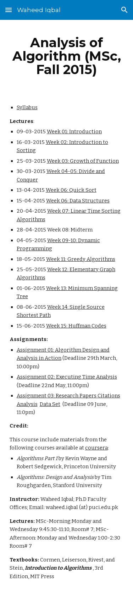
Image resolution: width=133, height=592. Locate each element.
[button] (8, 9)
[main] (67, 56)
